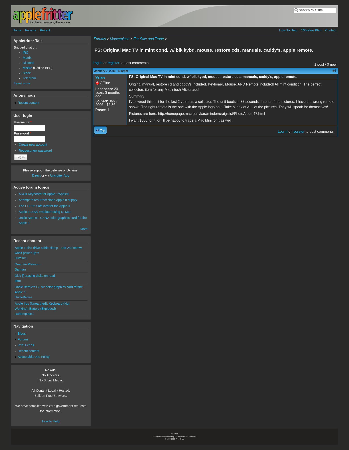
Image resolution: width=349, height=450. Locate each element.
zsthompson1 (24, 314)
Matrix (27, 57)
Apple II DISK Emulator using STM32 (45, 212)
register (113, 63)
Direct (36, 175)
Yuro (100, 77)
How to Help (50, 421)
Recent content (28, 102)
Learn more (22, 83)
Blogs (22, 333)
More (84, 229)
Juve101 (21, 258)
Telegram (29, 78)
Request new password (35, 150)
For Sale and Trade (148, 39)
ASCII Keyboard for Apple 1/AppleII (44, 194)
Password (22, 133)
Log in (98, 63)
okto (18, 281)
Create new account (33, 144)
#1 (335, 71)
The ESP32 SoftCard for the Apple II (44, 206)
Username (22, 122)
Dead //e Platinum (27, 264)
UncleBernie (23, 297)
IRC (25, 52)
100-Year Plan (311, 30)
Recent (45, 30)
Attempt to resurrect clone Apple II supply (48, 200)
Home (17, 30)
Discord (28, 63)
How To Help (288, 30)
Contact (330, 30)
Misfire (27, 68)
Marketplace (119, 39)
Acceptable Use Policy (33, 356)
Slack (26, 73)
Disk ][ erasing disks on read (35, 275)
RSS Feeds (26, 345)
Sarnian (20, 269)
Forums (30, 30)
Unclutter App (59, 175)
